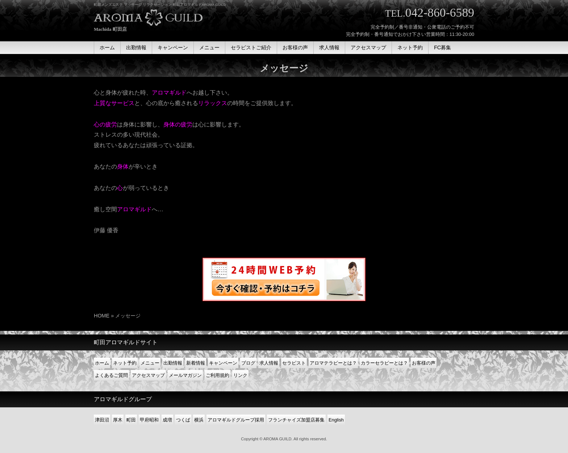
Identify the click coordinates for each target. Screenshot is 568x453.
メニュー (150, 363)
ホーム (102, 363)
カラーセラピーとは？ (384, 363)
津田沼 (102, 420)
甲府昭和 (149, 420)
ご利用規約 (217, 375)
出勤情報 (172, 363)
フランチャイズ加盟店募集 (296, 420)
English (336, 420)
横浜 (199, 420)
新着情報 (195, 363)
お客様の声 (423, 363)
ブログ (248, 363)
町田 (131, 420)
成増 (167, 420)
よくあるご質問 (111, 375)
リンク (240, 375)
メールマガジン (185, 375)
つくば (183, 420)
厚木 (117, 420)
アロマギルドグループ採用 (236, 420)
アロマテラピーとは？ (333, 363)
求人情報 (268, 363)
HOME (101, 316)
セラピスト (294, 363)
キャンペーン (223, 363)
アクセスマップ (148, 375)
